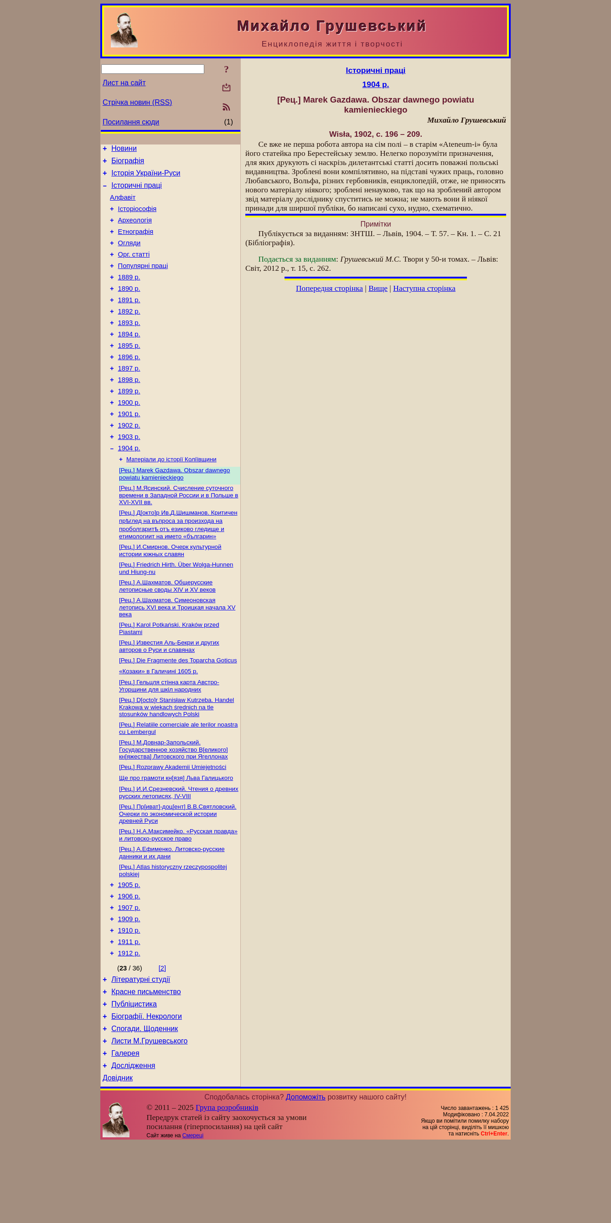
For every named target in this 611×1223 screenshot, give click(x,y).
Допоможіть (306, 1177)
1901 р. (129, 446)
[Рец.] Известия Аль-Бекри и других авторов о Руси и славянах (169, 692)
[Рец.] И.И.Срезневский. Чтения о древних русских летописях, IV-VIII (178, 847)
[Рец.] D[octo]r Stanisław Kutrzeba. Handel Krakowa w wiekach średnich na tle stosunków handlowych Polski (176, 756)
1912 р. (129, 1020)
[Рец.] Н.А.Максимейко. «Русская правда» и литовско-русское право (178, 891)
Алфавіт (122, 204)
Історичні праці (136, 191)
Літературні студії (140, 1048)
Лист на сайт (124, 83)
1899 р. (129, 421)
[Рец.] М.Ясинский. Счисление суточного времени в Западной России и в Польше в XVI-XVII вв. (178, 534)
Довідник (118, 1157)
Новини (124, 150)
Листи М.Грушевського (149, 1116)
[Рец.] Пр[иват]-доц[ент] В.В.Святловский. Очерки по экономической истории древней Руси (178, 868)
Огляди (129, 255)
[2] (162, 1035)
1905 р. (129, 944)
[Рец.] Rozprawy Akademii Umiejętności (172, 819)
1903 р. (129, 472)
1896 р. (129, 383)
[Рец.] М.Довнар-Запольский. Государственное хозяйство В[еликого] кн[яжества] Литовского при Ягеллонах (173, 800)
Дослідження (133, 1144)
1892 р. (129, 331)
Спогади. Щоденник (144, 1103)
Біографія (127, 163)
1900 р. (129, 434)
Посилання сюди (131, 122)
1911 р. (129, 1007)
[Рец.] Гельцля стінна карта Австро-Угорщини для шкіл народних (169, 735)
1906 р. (129, 956)
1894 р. (129, 357)
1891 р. (129, 319)
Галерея (125, 1130)
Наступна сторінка (424, 288)
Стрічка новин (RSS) (137, 102)
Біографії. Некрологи (146, 1089)
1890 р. (129, 306)
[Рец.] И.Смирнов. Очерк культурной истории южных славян (170, 592)
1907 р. (129, 969)
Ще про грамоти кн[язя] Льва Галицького (176, 831)
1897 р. (129, 395)
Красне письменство (146, 1062)
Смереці (192, 1215)
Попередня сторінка (329, 288)
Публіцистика (134, 1075)
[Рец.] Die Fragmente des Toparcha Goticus (178, 707)
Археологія (135, 229)
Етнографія (136, 242)
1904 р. (129, 485)
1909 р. (129, 982)
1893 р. (129, 344)
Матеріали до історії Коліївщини (171, 497)
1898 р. (129, 408)
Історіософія (137, 217)
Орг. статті (134, 268)
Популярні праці (143, 280)
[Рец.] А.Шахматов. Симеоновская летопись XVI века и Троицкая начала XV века (177, 651)
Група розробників (227, 1187)
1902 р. (129, 459)
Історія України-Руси (145, 177)
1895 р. (129, 370)
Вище (378, 288)
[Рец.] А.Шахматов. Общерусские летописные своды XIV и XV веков (167, 629)
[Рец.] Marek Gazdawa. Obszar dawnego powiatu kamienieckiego (174, 513)
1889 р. (129, 293)
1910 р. (129, 995)
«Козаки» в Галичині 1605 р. (158, 719)
